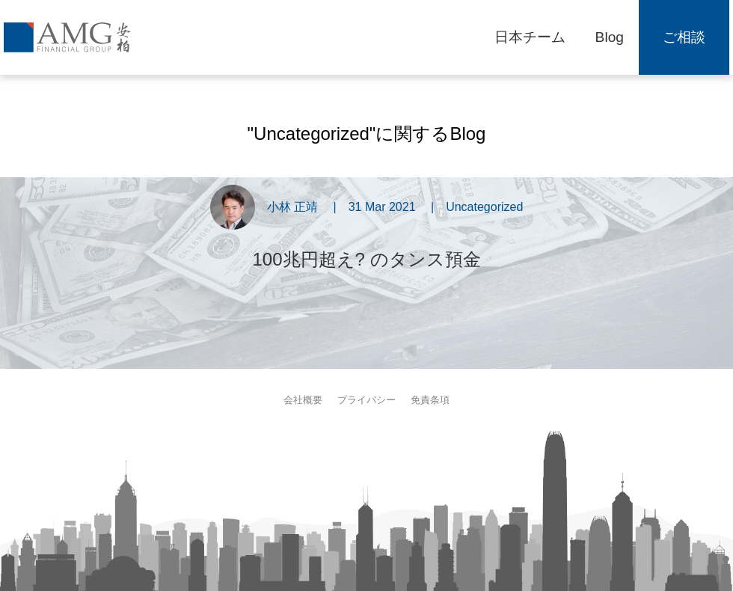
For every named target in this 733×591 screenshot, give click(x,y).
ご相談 (684, 37)
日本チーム (529, 37)
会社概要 (302, 399)
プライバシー (366, 399)
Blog (609, 37)
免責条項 (430, 399)
